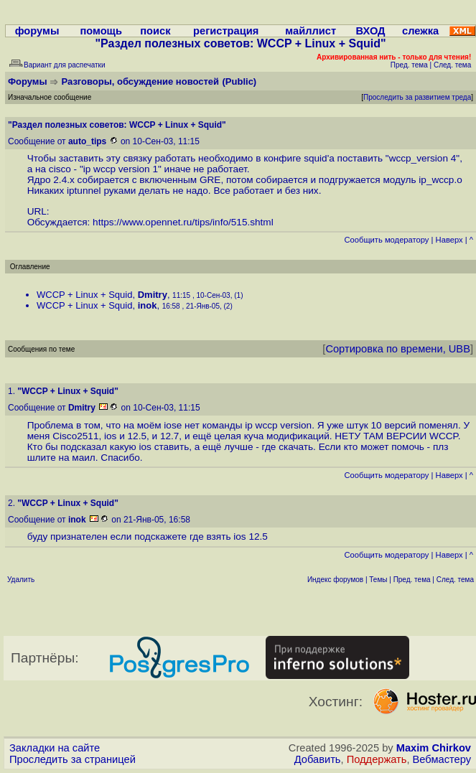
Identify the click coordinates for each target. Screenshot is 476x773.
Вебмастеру (442, 759)
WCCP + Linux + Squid (84, 294)
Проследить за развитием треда (417, 97)
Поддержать (377, 759)
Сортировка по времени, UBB (397, 349)
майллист (310, 31)
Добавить (317, 759)
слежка (420, 31)
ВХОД (370, 31)
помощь (101, 31)
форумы (37, 31)
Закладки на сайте (54, 748)
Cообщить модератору (386, 239)
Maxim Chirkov (433, 748)
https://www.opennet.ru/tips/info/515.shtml (183, 222)
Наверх (449, 239)
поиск (155, 31)
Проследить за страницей (72, 759)
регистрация (225, 31)
